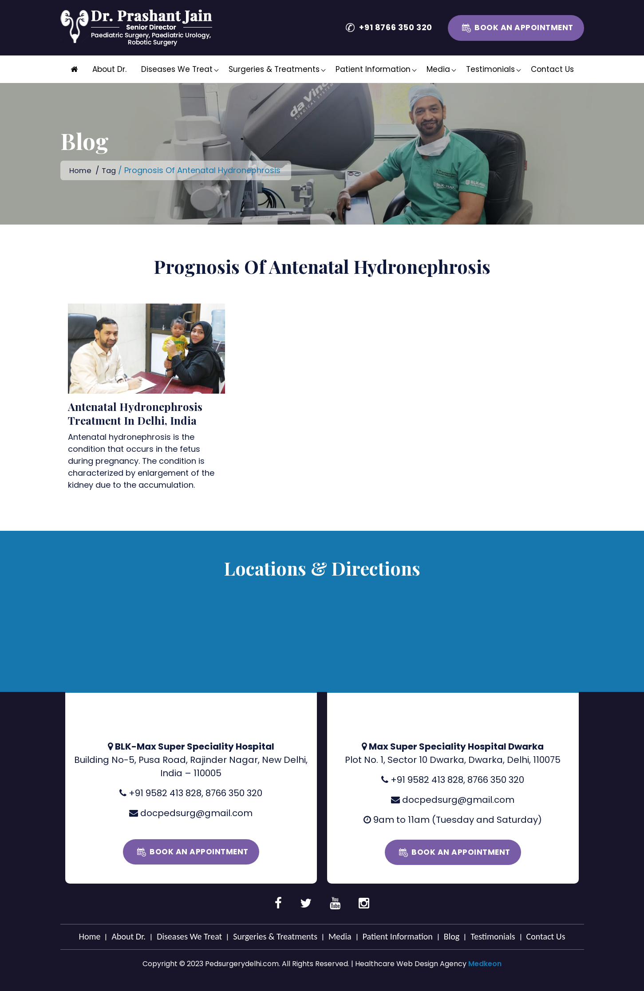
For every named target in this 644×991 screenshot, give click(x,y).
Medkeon (485, 963)
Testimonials (490, 69)
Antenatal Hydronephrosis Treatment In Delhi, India (135, 413)
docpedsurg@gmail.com (196, 812)
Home (81, 170)
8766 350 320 (233, 792)
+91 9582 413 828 (165, 792)
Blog (451, 936)
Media (438, 69)
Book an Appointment (523, 27)
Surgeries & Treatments (274, 69)
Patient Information (373, 69)
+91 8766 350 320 (395, 27)
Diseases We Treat (177, 69)
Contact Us (552, 69)
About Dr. (109, 69)
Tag (111, 170)
